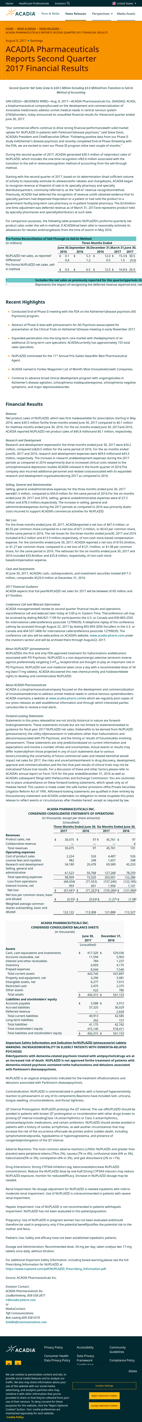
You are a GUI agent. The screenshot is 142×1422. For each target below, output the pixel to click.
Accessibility (85, 1347)
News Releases (49, 28)
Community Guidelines (117, 1349)
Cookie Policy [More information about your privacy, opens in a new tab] (15, 1417)
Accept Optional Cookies (104, 1405)
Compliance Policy (122, 1360)
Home (9, 28)
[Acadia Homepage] (20, 14)
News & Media (50, 13)
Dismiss (133, 1370)
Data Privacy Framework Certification (85, 1360)
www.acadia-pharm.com (107, 635)
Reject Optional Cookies (104, 1395)
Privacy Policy (53, 1347)
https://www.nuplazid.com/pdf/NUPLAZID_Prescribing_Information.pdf (56, 1269)
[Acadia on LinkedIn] (9, 1364)
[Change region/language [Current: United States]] (124, 3)
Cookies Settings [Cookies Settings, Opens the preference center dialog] (104, 1385)
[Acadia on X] (18, 1364)
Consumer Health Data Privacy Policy (57, 1358)
